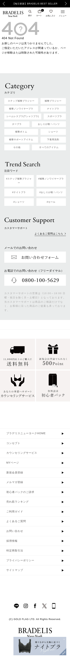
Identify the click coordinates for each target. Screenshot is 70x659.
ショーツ (53, 131)
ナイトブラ (53, 108)
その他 (17, 147)
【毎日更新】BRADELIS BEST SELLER (35, 3)
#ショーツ (19, 202)
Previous (4, 4)
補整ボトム (21, 131)
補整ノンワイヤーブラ (21, 108)
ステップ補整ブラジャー (21, 101)
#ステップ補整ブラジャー (19, 180)
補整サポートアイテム (21, 139)
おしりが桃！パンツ (49, 124)
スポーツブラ (54, 116)
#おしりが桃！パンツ (51, 192)
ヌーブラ (17, 124)
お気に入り (50, 15)
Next (67, 4)
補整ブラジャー (53, 101)
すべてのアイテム (49, 147)
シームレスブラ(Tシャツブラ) (22, 116)
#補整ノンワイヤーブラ (51, 178)
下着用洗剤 (53, 139)
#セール (51, 202)
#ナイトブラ (19, 192)
